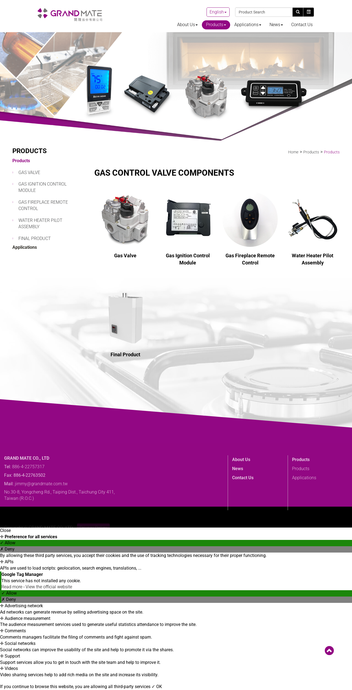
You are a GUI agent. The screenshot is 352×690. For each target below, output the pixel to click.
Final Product (34, 238)
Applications (247, 24)
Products (216, 24)
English (217, 12)
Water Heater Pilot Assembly (40, 223)
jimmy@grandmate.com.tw (41, 512)
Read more (12, 586)
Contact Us (302, 24)
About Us (187, 24)
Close (5, 530)
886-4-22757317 (28, 495)
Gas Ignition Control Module (42, 187)
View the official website (49, 586)
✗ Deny (7, 549)
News (276, 24)
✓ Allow (7, 542)
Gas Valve (29, 172)
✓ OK (157, 686)
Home (293, 152)
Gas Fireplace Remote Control (43, 205)
